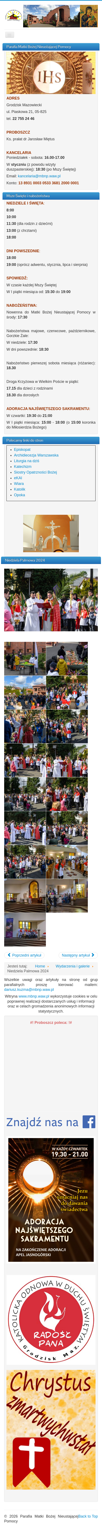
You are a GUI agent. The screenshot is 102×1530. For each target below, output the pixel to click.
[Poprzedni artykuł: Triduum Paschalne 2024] (24, 955)
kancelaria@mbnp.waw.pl (39, 176)
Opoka (19, 495)
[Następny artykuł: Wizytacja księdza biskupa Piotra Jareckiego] (78, 955)
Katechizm (22, 466)
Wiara (19, 484)
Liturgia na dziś (26, 461)
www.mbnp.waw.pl (34, 996)
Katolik (19, 489)
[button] (51, 1320)
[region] (51, 533)
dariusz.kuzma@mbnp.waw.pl (29, 989)
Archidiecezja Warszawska (36, 455)
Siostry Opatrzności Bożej (35, 472)
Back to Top (88, 1516)
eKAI (18, 478)
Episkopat (22, 449)
